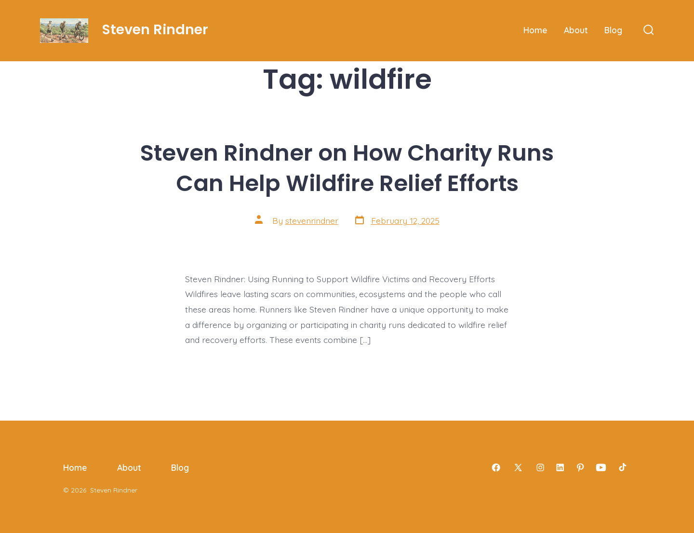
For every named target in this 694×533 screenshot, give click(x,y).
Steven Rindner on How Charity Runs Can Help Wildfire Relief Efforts (347, 168)
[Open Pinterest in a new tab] (580, 467)
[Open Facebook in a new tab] (496, 467)
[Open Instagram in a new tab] (540, 467)
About (576, 30)
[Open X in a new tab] (518, 467)
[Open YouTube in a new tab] (601, 467)
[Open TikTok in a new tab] (621, 467)
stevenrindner (311, 220)
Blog (613, 30)
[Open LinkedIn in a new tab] (560, 467)
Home (535, 30)
